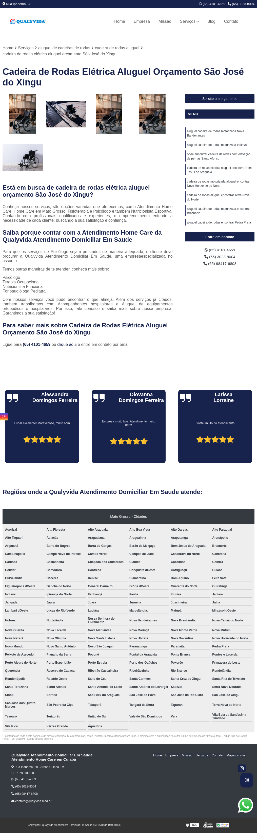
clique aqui (67, 345)
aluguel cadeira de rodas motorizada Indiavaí (217, 145)
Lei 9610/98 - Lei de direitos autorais (32, 739)
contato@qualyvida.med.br (31, 801)
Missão (165, 21)
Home (119, 21)
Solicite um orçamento (220, 99)
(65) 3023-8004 (241, 4)
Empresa (142, 21)
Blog (211, 21)
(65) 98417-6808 (220, 264)
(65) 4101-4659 (212, 4)
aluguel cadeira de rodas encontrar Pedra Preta (219, 226)
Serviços (187, 21)
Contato (231, 21)
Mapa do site (236, 755)
